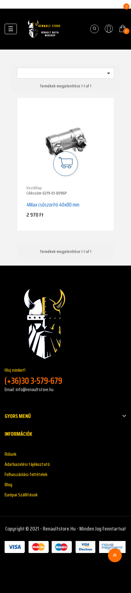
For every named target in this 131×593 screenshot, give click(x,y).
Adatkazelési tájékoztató (27, 464)
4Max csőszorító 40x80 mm (52, 204)
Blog (8, 484)
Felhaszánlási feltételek (26, 474)
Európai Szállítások (21, 495)
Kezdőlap (34, 187)
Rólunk (10, 454)
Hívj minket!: (65, 376)
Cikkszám (34, 193)
